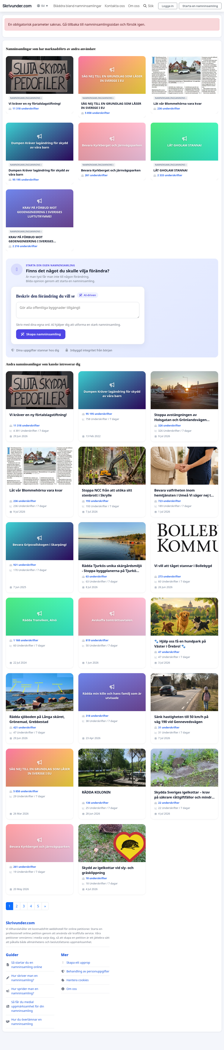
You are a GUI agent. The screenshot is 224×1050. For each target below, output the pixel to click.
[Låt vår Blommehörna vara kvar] (184, 85)
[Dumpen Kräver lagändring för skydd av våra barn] (39, 153)
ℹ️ (41, 98)
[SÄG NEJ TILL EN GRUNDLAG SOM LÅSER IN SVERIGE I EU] (112, 87)
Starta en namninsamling (200, 6)
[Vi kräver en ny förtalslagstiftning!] (39, 85)
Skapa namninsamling (41, 334)
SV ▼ (42, 6)
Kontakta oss (115, 6)
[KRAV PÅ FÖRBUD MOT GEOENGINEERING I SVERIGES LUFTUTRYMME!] (39, 220)
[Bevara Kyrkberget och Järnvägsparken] (112, 151)
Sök (148, 6)
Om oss (134, 6)
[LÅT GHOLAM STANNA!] (184, 151)
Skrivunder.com (17, 6)
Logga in (168, 6)
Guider (12, 954)
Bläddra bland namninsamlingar (77, 6)
